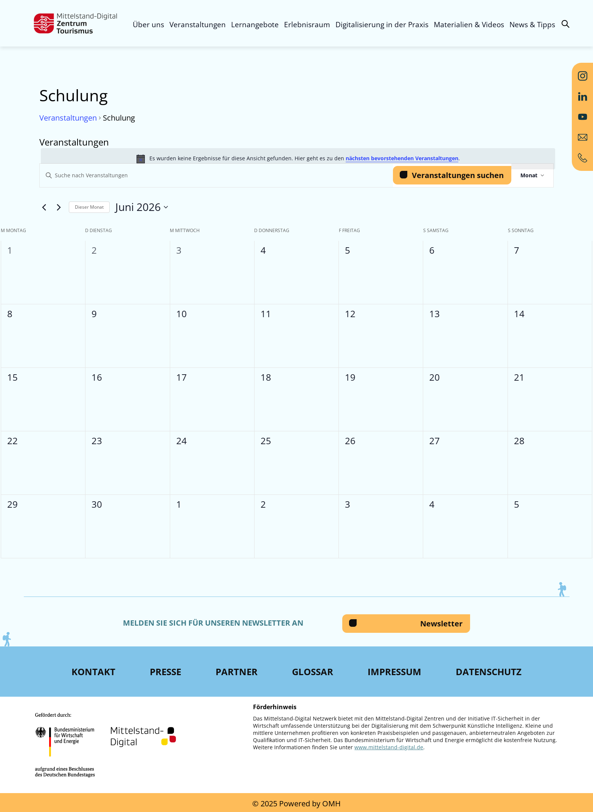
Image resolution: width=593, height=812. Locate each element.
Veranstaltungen (197, 24)
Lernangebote (255, 24)
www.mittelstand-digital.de (388, 747)
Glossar (312, 671)
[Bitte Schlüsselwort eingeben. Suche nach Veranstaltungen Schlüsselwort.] (216, 176)
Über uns (148, 24)
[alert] (298, 158)
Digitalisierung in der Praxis (381, 24)
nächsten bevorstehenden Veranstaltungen (402, 158)
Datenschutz (489, 671)
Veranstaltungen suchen (458, 175)
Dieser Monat (89, 207)
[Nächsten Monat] (58, 207)
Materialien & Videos (469, 24)
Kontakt (93, 671)
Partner (237, 671)
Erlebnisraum (307, 24)
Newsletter (441, 623)
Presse (165, 671)
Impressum (394, 671)
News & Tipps (532, 24)
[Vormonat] (43, 207)
